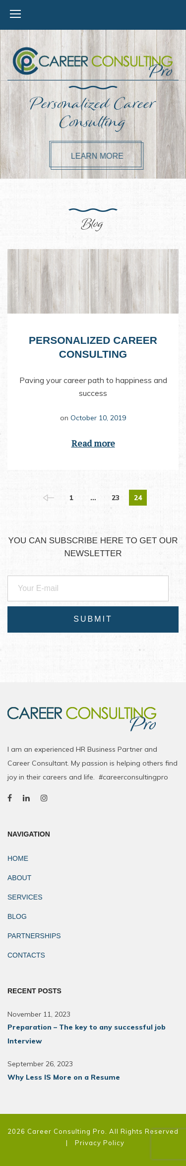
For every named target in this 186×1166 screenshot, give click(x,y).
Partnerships (34, 936)
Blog (17, 916)
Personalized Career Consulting (93, 114)
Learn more (106, 156)
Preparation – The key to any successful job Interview (86, 1034)
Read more (93, 443)
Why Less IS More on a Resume (63, 1077)
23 (116, 497)
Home (17, 858)
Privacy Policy (99, 1143)
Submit (92, 619)
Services (25, 897)
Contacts (26, 955)
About (19, 878)
